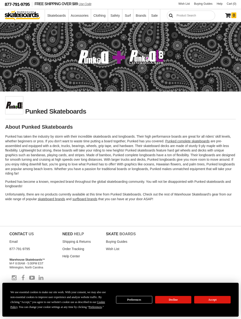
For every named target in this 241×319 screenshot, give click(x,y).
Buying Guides (203, 3)
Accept (212, 299)
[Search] (191, 15)
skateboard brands (51, 199)
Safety (115, 15)
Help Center (71, 256)
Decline (173, 299)
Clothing (99, 15)
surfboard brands (84, 199)
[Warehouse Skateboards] (25, 16)
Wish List (184, 3)
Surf (128, 15)
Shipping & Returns (76, 241)
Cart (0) (231, 3)
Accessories (79, 15)
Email (13, 241)
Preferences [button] (95, 307)
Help (220, 3)
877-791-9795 (17, 4)
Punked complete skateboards (187, 141)
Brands (141, 15)
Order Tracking (73, 249)
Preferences (134, 299)
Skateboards (56, 15)
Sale (154, 15)
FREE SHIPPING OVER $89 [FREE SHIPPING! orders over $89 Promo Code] (63, 4)
